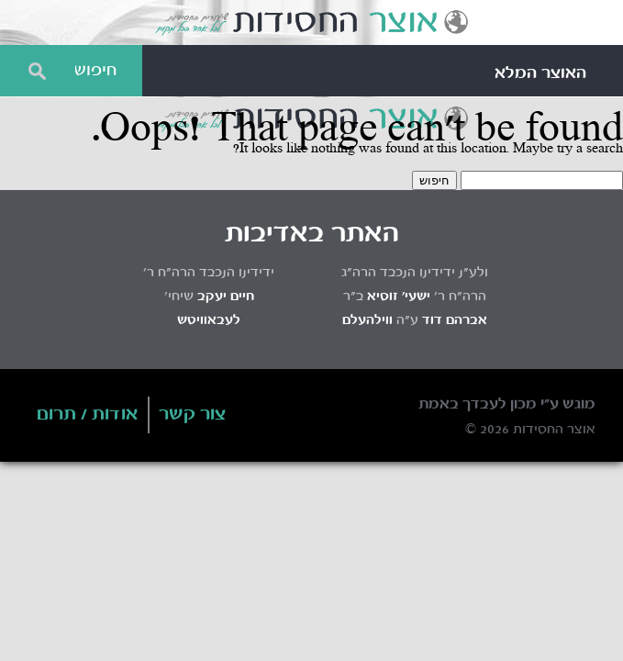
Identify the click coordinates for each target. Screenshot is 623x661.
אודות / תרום (88, 415)
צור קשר (193, 415)
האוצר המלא (540, 73)
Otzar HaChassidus (311, 23)
